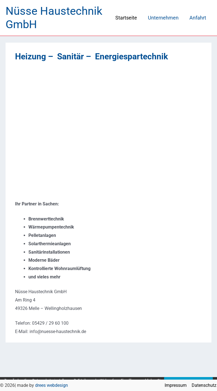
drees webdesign (51, 385)
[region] (108, 131)
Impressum (177, 385)
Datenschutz (204, 385)
